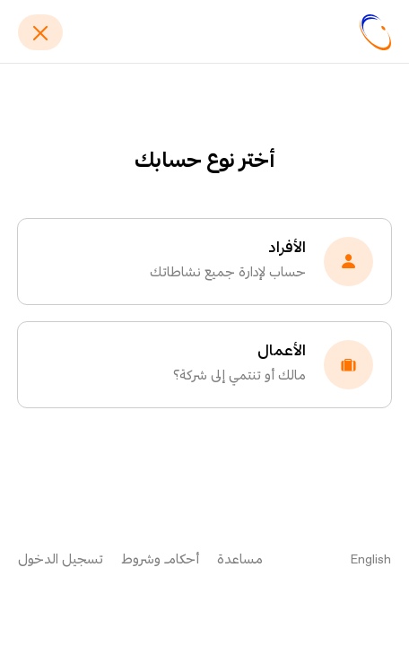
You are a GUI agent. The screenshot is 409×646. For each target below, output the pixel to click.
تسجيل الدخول (60, 560)
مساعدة (240, 560)
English (371, 560)
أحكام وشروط (160, 560)
